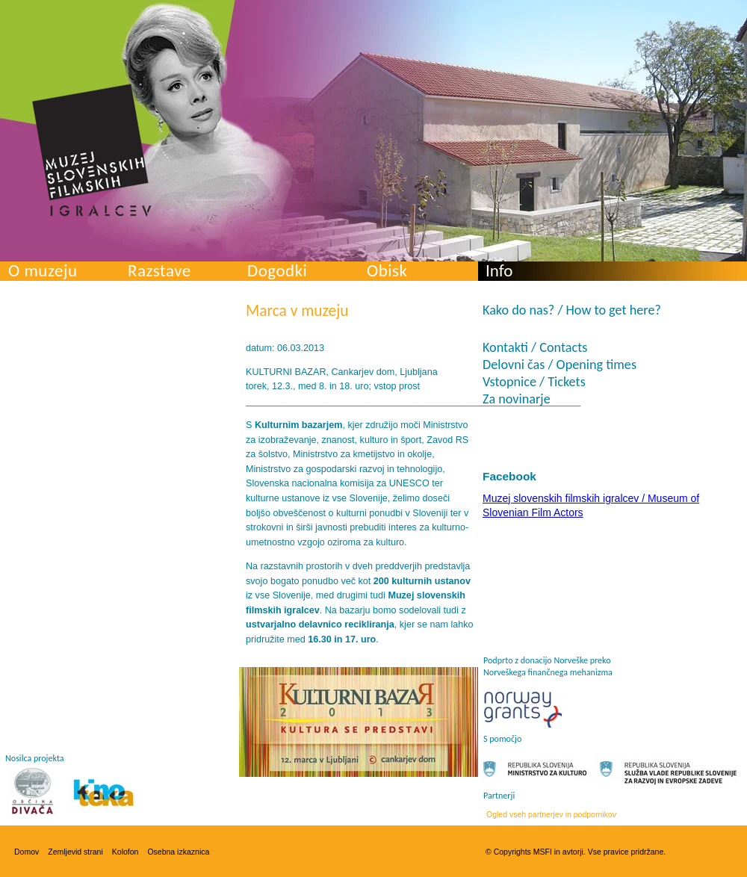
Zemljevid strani (75, 851)
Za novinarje (517, 399)
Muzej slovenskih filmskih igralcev (92, 150)
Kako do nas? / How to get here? (572, 310)
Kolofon (125, 851)
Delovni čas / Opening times (559, 364)
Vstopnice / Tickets (534, 382)
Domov (26, 851)
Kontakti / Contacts (535, 347)
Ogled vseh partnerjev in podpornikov (551, 814)
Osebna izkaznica (178, 851)
